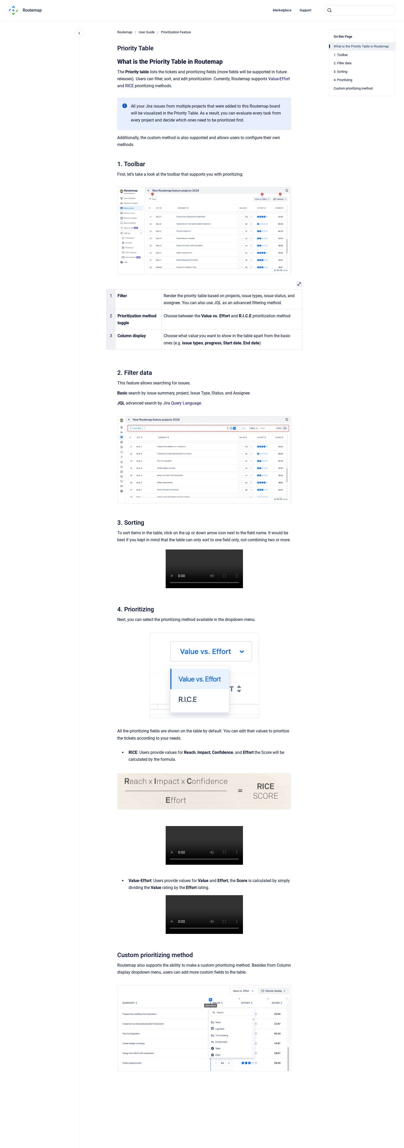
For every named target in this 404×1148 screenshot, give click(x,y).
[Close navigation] (79, 33)
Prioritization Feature (176, 32)
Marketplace (282, 10)
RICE (129, 85)
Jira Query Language (182, 403)
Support (305, 10)
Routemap (32, 10)
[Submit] (329, 10)
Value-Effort (279, 78)
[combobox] (359, 10)
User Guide (147, 32)
